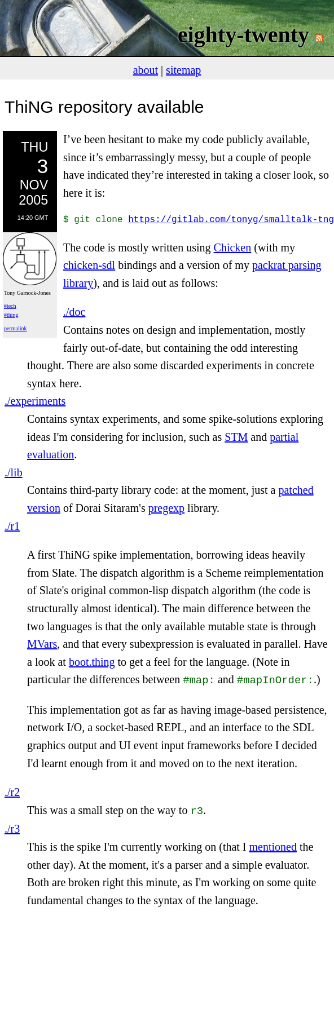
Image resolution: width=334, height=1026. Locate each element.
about (145, 70)
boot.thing (92, 662)
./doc (74, 312)
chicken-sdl (89, 265)
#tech (10, 306)
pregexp (166, 508)
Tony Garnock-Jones (27, 293)
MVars (42, 644)
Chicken (233, 247)
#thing (11, 315)
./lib (14, 472)
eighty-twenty (243, 34)
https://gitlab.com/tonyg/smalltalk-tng (231, 220)
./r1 (12, 526)
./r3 (12, 826)
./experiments (35, 401)
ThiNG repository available (104, 107)
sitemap (183, 70)
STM (236, 437)
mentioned (273, 844)
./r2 (12, 791)
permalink (15, 328)
